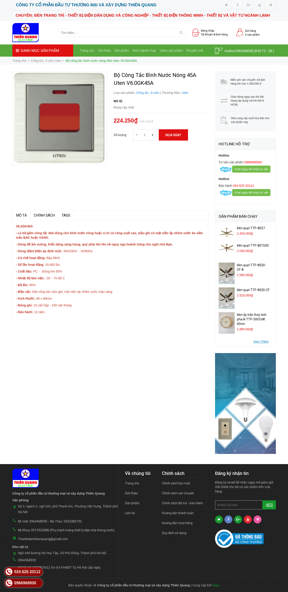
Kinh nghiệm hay (144, 50)
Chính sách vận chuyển (178, 493)
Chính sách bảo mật (176, 483)
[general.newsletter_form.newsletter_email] (245, 504)
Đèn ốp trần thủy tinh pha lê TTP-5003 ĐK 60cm (251, 319)
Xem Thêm (261, 341)
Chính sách (44, 215)
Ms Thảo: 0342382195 (66, 521)
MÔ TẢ (21, 215)
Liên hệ (86, 63)
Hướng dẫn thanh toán (178, 513)
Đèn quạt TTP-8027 (251, 228)
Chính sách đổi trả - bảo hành (182, 503)
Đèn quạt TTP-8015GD (253, 245)
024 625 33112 (243, 185)
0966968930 (244, 51)
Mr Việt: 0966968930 (32, 521)
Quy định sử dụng (174, 533)
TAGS (66, 215)
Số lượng (120, 135)
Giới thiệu (104, 50)
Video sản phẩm (171, 50)
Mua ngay (173, 135)
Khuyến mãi (194, 50)
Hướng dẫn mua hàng (177, 523)
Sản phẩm (121, 50)
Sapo (216, 585)
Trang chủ (87, 50)
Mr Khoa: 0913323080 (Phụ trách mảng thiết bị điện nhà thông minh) (66, 530)
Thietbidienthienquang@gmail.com (43, 539)
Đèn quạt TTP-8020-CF (253, 290)
